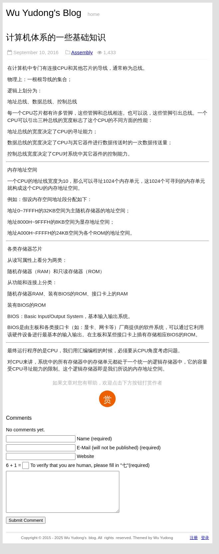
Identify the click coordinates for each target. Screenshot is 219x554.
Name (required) (94, 438)
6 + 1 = (14, 465)
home (93, 14)
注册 (194, 545)
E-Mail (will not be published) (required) (119, 447)
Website (85, 456)
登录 (205, 545)
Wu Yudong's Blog (43, 13)
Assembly (82, 52)
